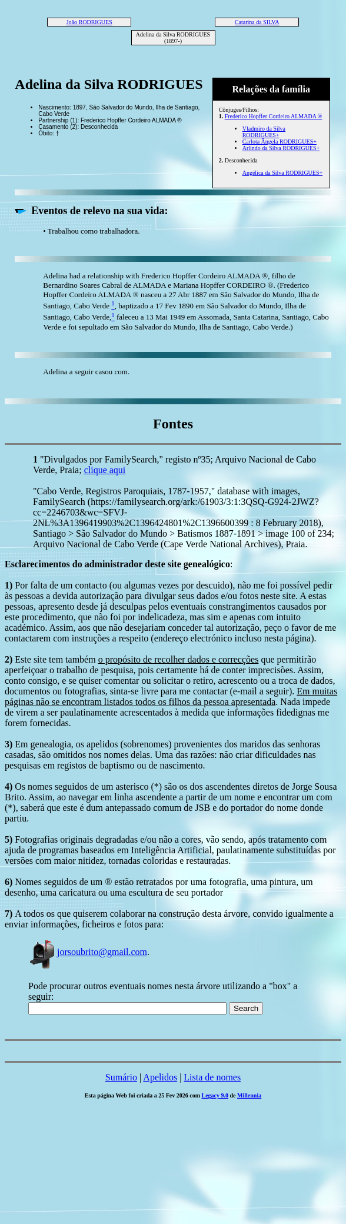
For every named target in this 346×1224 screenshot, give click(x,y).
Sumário (121, 1077)
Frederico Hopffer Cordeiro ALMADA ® (273, 116)
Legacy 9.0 (215, 1095)
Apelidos (160, 1077)
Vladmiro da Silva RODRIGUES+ (263, 131)
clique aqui (105, 470)
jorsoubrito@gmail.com (87, 952)
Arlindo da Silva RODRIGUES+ (281, 148)
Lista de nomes (212, 1077)
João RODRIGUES (89, 22)
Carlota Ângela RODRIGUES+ (279, 141)
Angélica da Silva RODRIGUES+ (282, 172)
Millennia (249, 1095)
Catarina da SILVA (257, 22)
